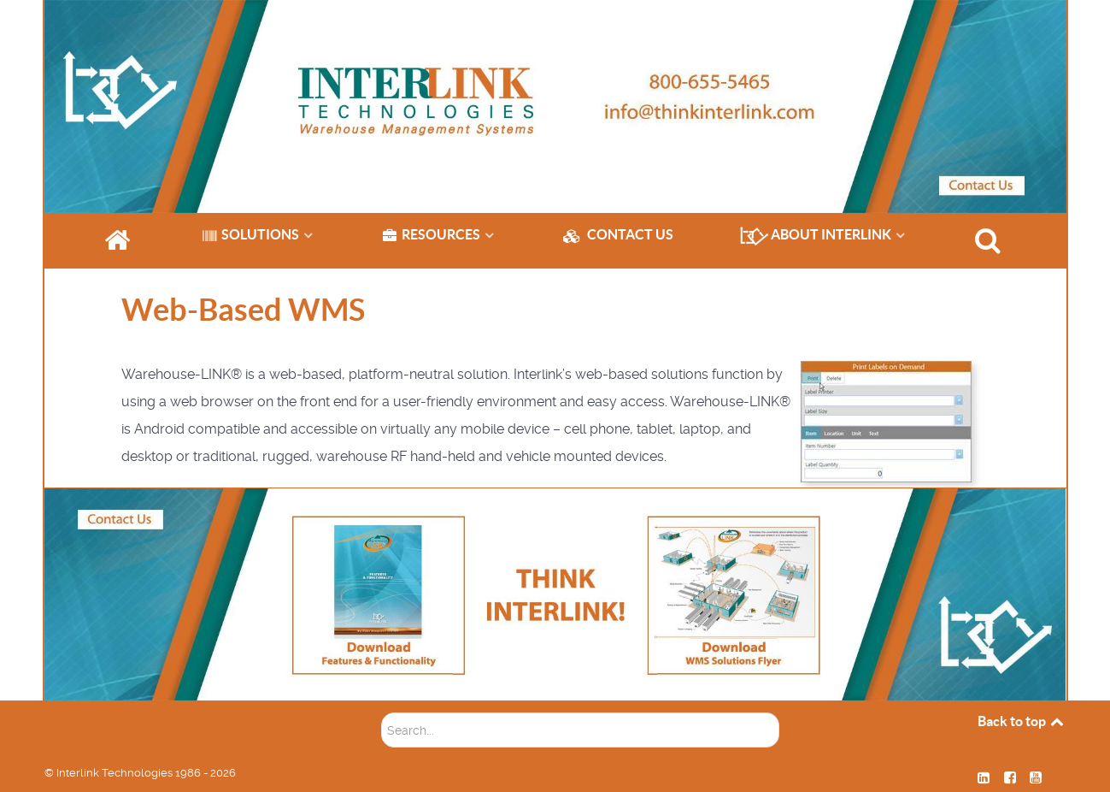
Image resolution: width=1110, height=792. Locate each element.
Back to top (1022, 721)
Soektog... (381, 700)
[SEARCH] (990, 240)
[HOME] (119, 240)
